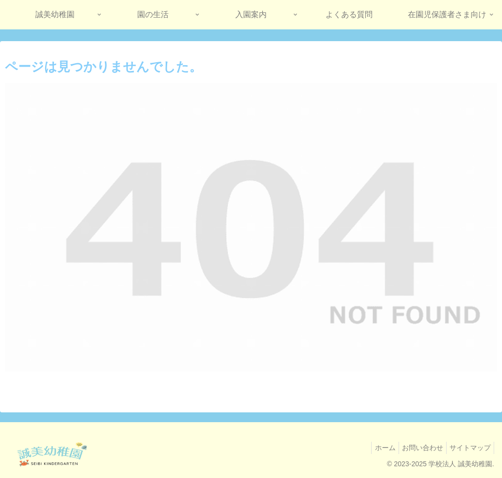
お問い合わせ (416, 448)
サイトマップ (468, 448)
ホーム (375, 448)
